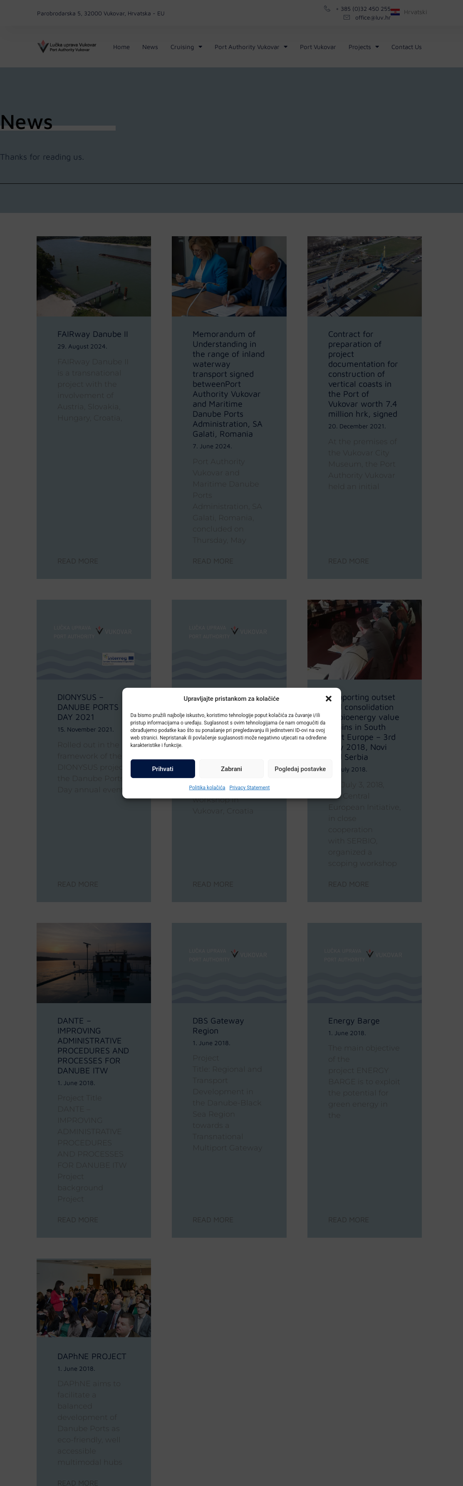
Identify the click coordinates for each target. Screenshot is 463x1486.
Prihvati (162, 768)
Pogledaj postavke (300, 768)
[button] (328, 699)
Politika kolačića (207, 788)
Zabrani (231, 768)
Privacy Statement (249, 788)
